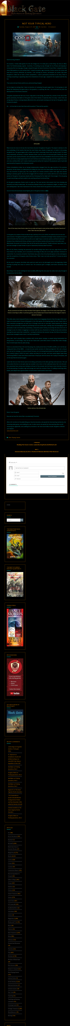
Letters (10, 915)
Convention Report (13, 870)
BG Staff (10, 843)
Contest (10, 866)
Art (9, 832)
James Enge (11, 747)
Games (10, 897)
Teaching (10, 996)
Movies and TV (12, 922)
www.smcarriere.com (12, 431)
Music (9, 925)
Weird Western (12, 1012)
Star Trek (10, 992)
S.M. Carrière (42, 27)
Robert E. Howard (13, 969)
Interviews (11, 911)
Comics (10, 859)
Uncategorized (12, 1005)
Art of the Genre (12, 836)
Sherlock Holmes (12, 985)
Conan (10, 863)
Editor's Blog (11, 879)
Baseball (10, 840)
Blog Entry (11, 852)
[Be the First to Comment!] (39, 468)
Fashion (10, 886)
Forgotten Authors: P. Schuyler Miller (15, 749)
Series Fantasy (12, 981)
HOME (8, 505)
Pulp (9, 952)
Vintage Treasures (13, 1008)
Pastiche (10, 949)
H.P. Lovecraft (11, 904)
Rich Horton (11, 965)
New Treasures (12, 932)
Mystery (10, 929)
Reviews (10, 956)
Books (9, 856)
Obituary (10, 939)
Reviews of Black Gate (14, 959)
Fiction (10, 890)
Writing (10, 1015)
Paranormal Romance (14, 943)
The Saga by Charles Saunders (14, 810)
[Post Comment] (52, 476)
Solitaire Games (12, 988)
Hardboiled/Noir (12, 908)
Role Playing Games (14, 437)
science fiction (12, 978)
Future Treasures (12, 893)
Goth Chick (11, 901)
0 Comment (52, 27)
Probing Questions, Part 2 (15, 775)
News (9, 936)
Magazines (11, 918)
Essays (10, 883)
